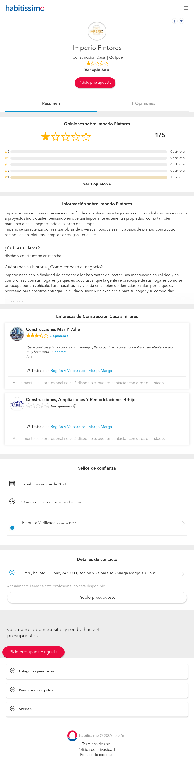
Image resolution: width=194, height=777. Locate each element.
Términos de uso (96, 744)
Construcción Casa (88, 58)
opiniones (59, 336)
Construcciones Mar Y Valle (53, 329)
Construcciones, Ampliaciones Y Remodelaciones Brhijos (81, 400)
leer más (60, 352)
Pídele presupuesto (95, 83)
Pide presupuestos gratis (33, 652)
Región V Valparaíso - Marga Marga (81, 371)
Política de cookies (96, 755)
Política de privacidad (96, 750)
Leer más (12, 301)
